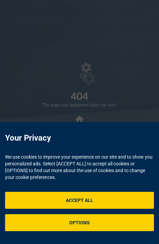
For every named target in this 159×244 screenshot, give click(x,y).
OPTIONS (79, 222)
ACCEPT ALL (79, 200)
